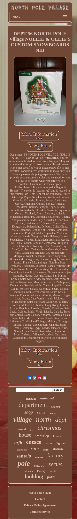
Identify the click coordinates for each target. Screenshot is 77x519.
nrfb (18, 442)
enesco (33, 442)
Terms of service (40, 511)
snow (49, 443)
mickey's (28, 471)
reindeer (39, 457)
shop (28, 412)
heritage (31, 398)
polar (51, 477)
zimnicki (56, 406)
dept (61, 419)
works (53, 471)
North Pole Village (40, 492)
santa (41, 412)
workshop (42, 436)
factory (55, 455)
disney (52, 413)
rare (35, 448)
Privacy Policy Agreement (40, 505)
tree (31, 430)
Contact (40, 499)
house (25, 435)
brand (22, 429)
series (55, 464)
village (22, 419)
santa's (23, 455)
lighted (61, 443)
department (32, 404)
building (34, 476)
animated (47, 398)
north (43, 419)
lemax (57, 436)
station (58, 449)
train (45, 449)
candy (41, 471)
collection (21, 449)
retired (39, 465)
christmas (50, 427)
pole (23, 463)
